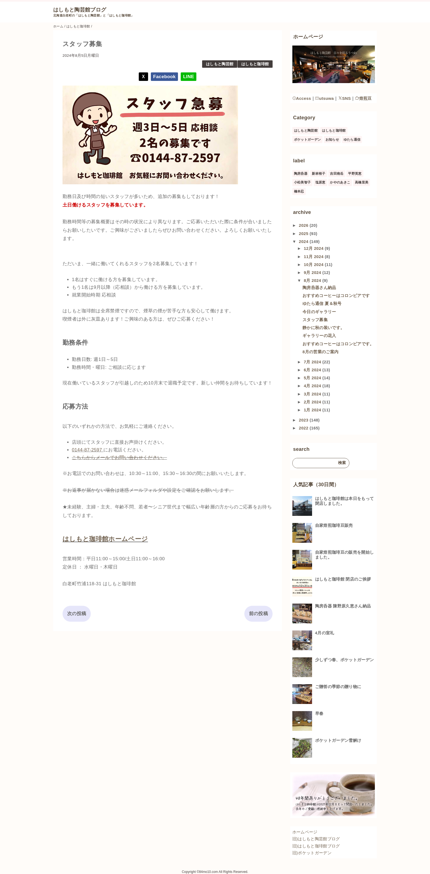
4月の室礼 (324, 632)
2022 (304, 428)
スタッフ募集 (315, 319)
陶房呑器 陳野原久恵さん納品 (343, 606)
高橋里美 (361, 182)
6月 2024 (313, 369)
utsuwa (324, 98)
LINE (188, 76)
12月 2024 (314, 248)
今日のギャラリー (319, 311)
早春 (319, 713)
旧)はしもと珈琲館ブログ (316, 846)
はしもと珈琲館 (255, 64)
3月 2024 (313, 394)
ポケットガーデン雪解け (338, 740)
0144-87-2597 (87, 449)
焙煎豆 (363, 98)
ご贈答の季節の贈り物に (338, 686)
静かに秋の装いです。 (323, 327)
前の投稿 (258, 613)
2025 (304, 233)
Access (301, 98)
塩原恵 (320, 182)
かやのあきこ (340, 182)
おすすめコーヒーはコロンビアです (336, 295)
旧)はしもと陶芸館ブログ (316, 838)
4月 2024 (313, 385)
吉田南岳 (336, 174)
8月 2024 (313, 280)
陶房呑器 (300, 174)
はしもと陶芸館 (219, 64)
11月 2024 (314, 256)
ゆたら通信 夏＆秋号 (322, 303)
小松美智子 (302, 182)
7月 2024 (313, 362)
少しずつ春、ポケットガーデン (344, 659)
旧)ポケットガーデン (312, 852)
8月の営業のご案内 (320, 351)
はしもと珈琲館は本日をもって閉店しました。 (344, 501)
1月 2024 (313, 410)
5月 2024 (313, 377)
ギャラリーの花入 (319, 335)
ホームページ (305, 832)
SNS (344, 98)
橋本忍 (299, 191)
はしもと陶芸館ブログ (79, 10)
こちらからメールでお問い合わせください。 (119, 457)
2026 (304, 225)
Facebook (164, 76)
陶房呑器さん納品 (319, 287)
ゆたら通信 (352, 140)
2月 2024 (313, 402)
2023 (304, 420)
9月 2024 (313, 272)
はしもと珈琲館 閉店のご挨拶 (343, 579)
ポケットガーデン (307, 140)
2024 (304, 241)
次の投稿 (76, 613)
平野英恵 (354, 174)
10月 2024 (314, 264)
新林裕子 (318, 174)
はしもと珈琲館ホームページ (105, 539)
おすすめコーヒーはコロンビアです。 (338, 343)
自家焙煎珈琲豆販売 (334, 525)
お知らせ (332, 140)
